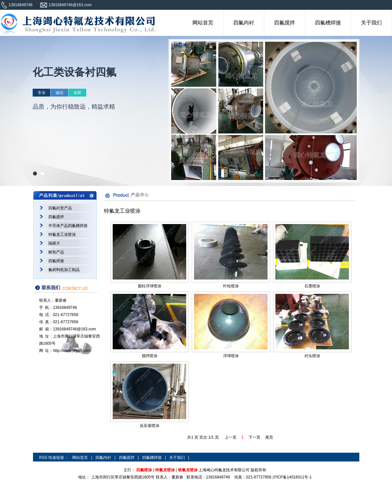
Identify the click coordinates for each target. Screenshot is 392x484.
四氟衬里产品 (60, 208)
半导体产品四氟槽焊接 (68, 225)
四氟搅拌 (284, 22)
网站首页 (202, 22)
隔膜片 (54, 243)
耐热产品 (56, 252)
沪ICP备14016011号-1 (292, 477)
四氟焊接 (56, 261)
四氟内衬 (243, 22)
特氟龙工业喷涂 (62, 234)
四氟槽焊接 (328, 22)
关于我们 (371, 22)
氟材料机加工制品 (64, 269)
